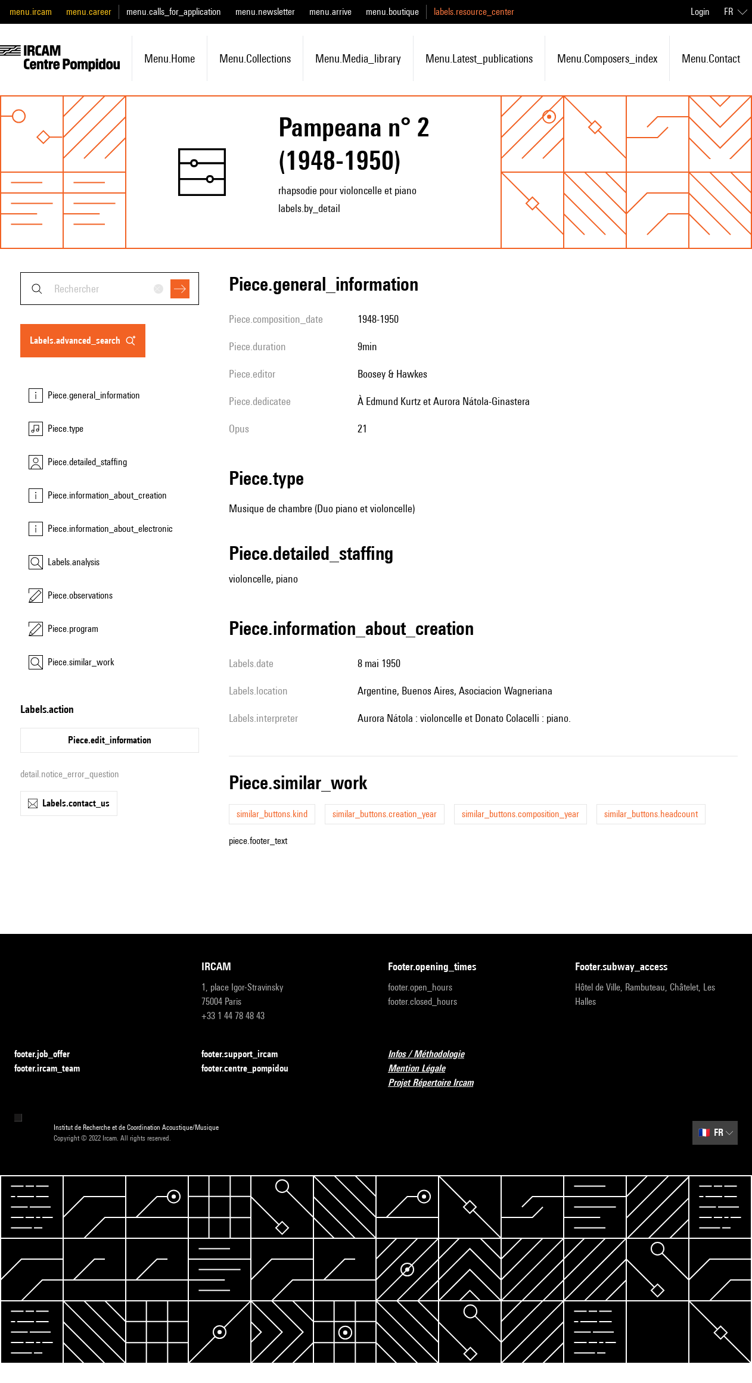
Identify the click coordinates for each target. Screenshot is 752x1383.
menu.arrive (330, 11)
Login (700, 11)
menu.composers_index (607, 58)
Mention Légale (423, 1069)
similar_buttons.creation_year (385, 814)
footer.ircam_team (54, 1069)
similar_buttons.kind (272, 814)
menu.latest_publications (479, 58)
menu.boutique (392, 11)
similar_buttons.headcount (651, 814)
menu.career (88, 11)
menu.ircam (31, 11)
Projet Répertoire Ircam (437, 1083)
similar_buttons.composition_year (520, 814)
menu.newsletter (265, 11)
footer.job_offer (49, 1054)
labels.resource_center (474, 11)
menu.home (169, 58)
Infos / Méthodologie (433, 1054)
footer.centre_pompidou (252, 1069)
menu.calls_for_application (173, 11)
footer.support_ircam (246, 1054)
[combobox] (109, 288)
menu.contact (711, 58)
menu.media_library (358, 58)
